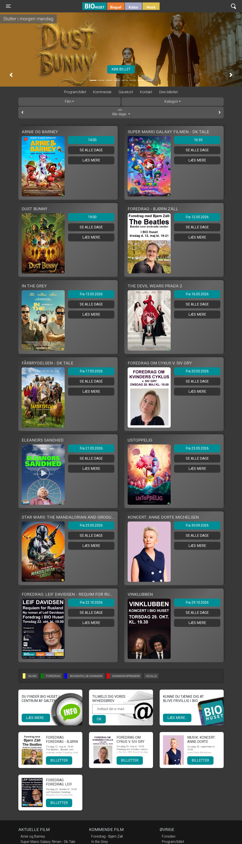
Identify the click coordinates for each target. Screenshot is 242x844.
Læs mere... (36, 718)
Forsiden (168, 836)
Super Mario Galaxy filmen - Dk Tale (48, 842)
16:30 (198, 140)
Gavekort (126, 92)
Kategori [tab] (171, 101)
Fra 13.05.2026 (91, 294)
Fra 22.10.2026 (91, 602)
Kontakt (146, 92)
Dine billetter (168, 92)
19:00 (92, 217)
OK (99, 719)
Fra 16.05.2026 (197, 294)
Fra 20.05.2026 (197, 371)
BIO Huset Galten (101, 6)
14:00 (92, 140)
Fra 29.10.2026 (197, 602)
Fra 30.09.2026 (197, 525)
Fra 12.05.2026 (197, 217)
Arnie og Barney (33, 836)
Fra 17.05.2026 (91, 371)
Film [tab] (68, 101)
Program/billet (75, 92)
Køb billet (121, 69)
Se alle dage (91, 150)
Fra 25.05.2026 (91, 525)
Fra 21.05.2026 (91, 448)
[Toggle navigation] (8, 6)
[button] (11, 75)
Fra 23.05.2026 (197, 448)
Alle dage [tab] (121, 112)
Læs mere (91, 160)
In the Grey (99, 842)
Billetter (59, 760)
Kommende (102, 92)
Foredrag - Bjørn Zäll (107, 836)
